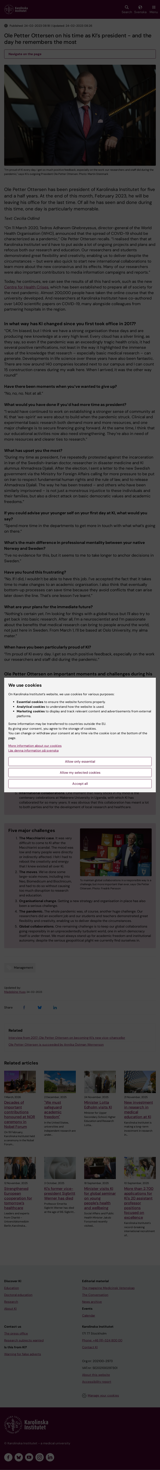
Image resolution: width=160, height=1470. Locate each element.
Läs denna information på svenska (33, 750)
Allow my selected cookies (80, 772)
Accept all (80, 783)
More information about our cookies (35, 746)
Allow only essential (80, 761)
